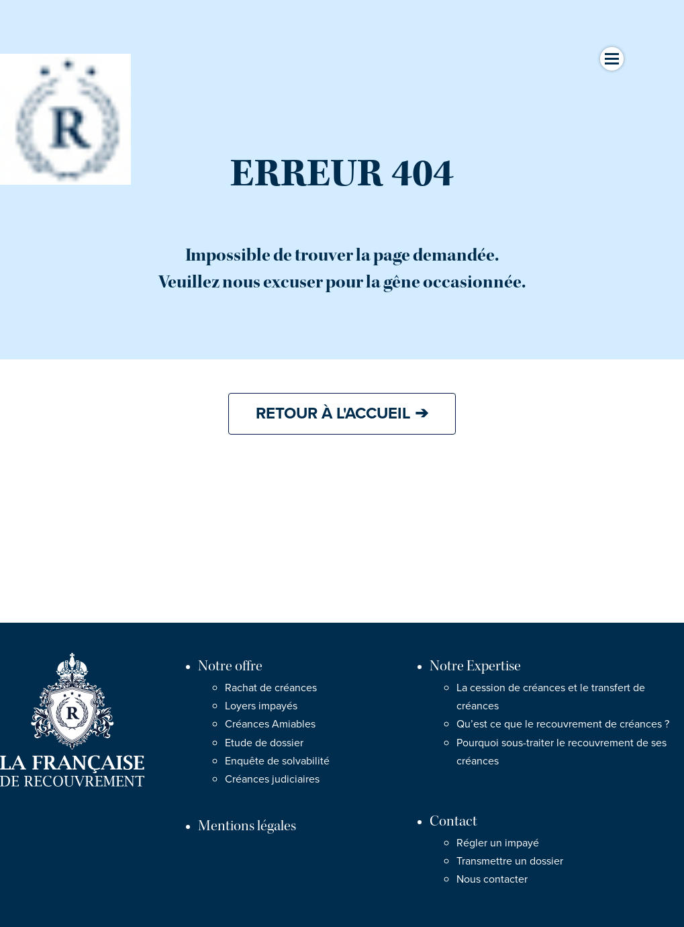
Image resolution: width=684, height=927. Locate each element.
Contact (453, 821)
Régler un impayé (497, 843)
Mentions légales (247, 826)
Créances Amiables (270, 724)
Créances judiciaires (272, 779)
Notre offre (230, 666)
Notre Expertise (475, 666)
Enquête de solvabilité (277, 761)
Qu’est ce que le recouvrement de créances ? (562, 724)
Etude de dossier (264, 743)
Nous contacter (492, 879)
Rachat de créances (271, 688)
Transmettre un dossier (509, 861)
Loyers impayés (261, 706)
